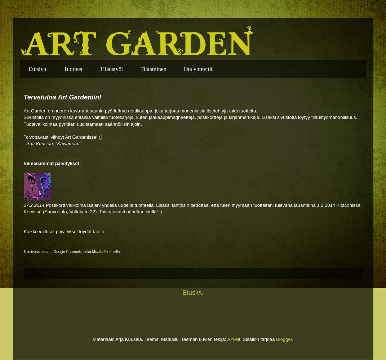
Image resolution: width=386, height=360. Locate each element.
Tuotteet (73, 69)
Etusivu (37, 69)
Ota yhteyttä (198, 69)
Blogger (284, 339)
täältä (99, 231)
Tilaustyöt (111, 69)
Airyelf (233, 339)
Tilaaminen (153, 69)
